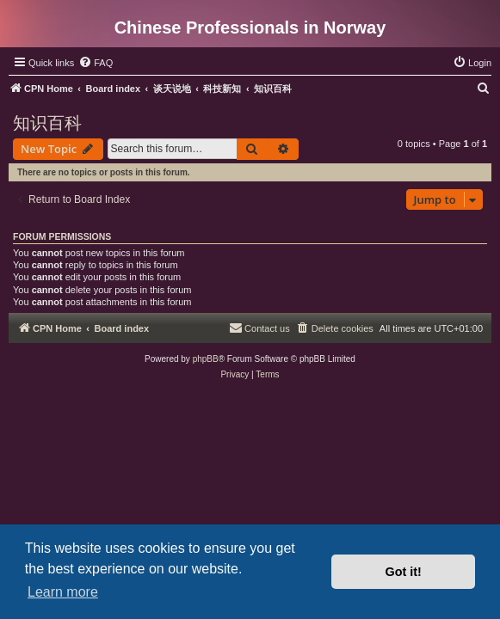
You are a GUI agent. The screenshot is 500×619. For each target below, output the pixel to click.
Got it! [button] (404, 572)
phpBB (206, 359)
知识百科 (47, 122)
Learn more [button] (63, 592)
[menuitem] (95, 62)
